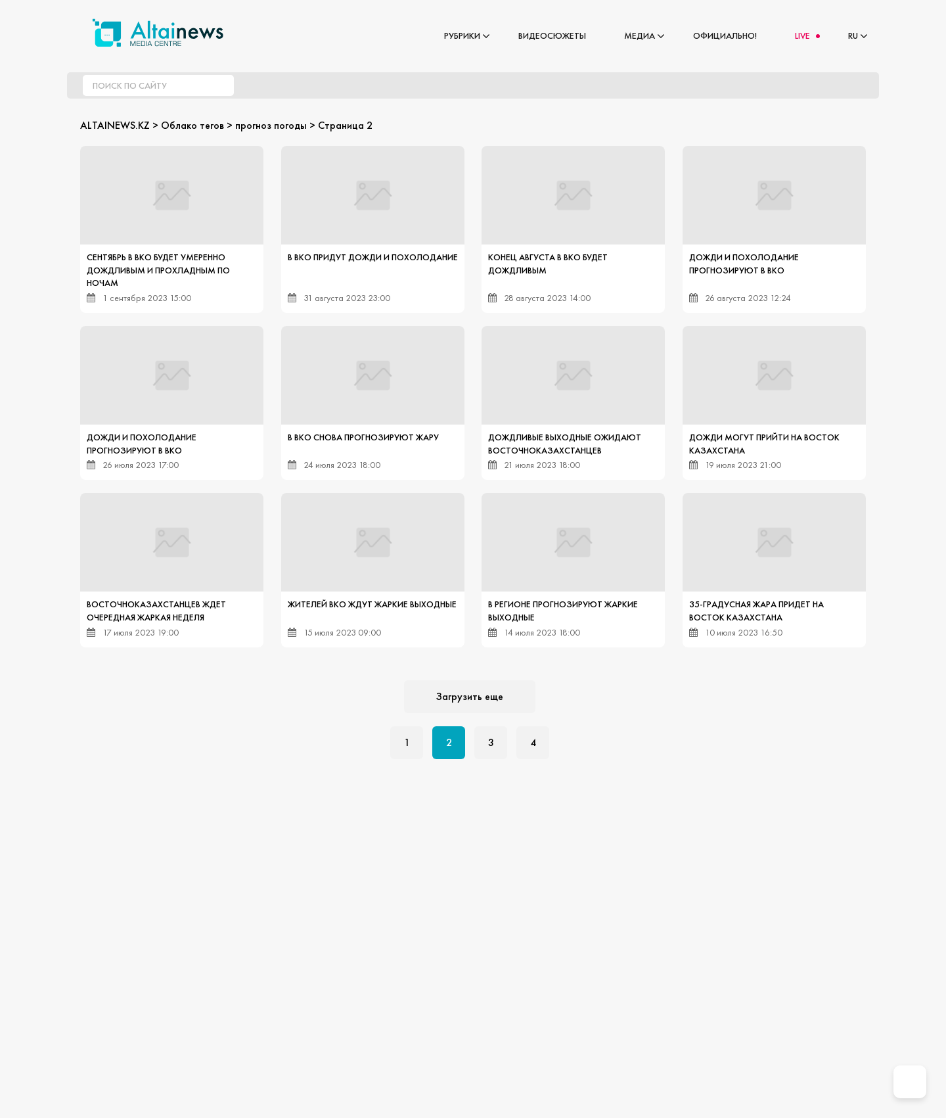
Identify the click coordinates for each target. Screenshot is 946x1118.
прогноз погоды (271, 125)
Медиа (639, 35)
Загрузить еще (469, 696)
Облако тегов (192, 125)
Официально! (725, 35)
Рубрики (462, 35)
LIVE (802, 35)
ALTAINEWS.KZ (115, 125)
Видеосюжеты (552, 35)
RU (853, 35)
